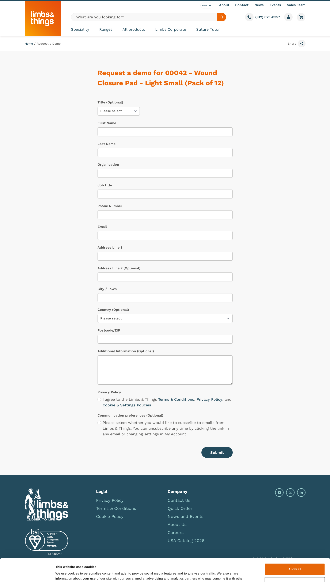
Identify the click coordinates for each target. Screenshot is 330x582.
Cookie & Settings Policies (127, 405)
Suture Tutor (208, 29)
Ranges (105, 29)
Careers (176, 532)
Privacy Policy (209, 399)
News (259, 5)
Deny (295, 561)
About (224, 5)
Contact (242, 5)
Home (29, 43)
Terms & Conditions (176, 399)
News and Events (186, 516)
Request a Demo (49, 43)
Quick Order (180, 508)
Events (275, 5)
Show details (65, 573)
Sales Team (296, 5)
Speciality (80, 29)
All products (133, 29)
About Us (177, 524)
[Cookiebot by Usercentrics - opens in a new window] (27, 574)
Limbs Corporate (170, 29)
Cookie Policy (109, 516)
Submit (217, 452)
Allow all (294, 547)
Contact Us (179, 500)
